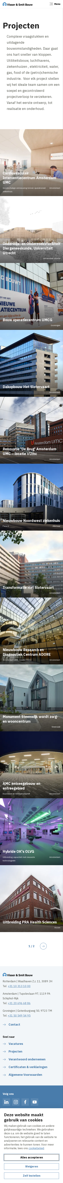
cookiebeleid (36, 1148)
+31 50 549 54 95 (19, 1015)
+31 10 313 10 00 (19, 986)
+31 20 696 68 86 (19, 1003)
